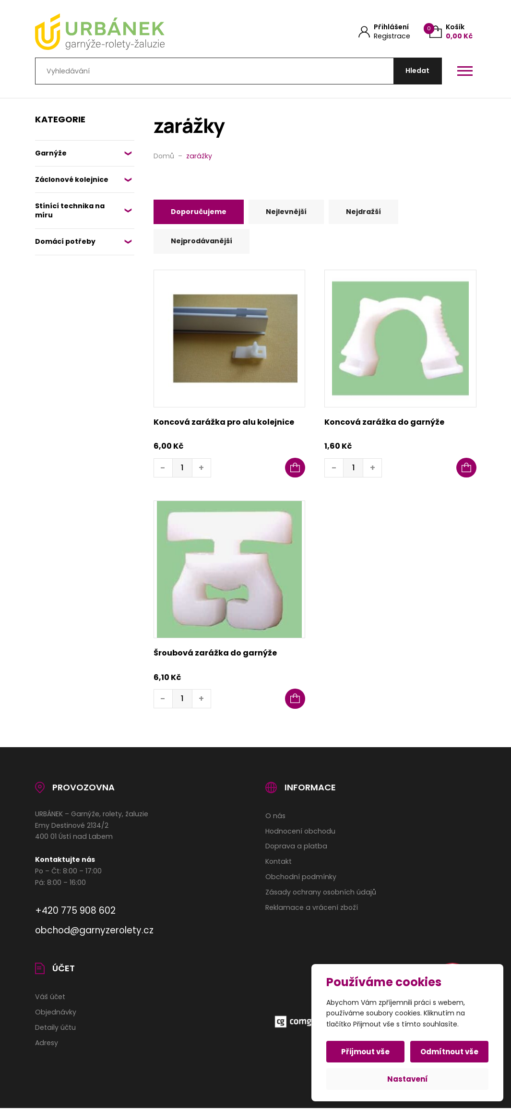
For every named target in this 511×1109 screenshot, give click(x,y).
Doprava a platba (296, 847)
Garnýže (51, 153)
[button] (295, 468)
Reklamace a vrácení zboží (311, 908)
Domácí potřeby (66, 242)
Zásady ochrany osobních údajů (320, 893)
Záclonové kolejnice (71, 180)
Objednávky (55, 1012)
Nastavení (407, 1079)
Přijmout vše (366, 1052)
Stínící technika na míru (70, 211)
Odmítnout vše (449, 1052)
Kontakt (278, 862)
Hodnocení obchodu (300, 831)
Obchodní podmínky (300, 877)
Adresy (46, 1043)
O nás (275, 816)
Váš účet (50, 997)
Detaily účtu (55, 1028)
